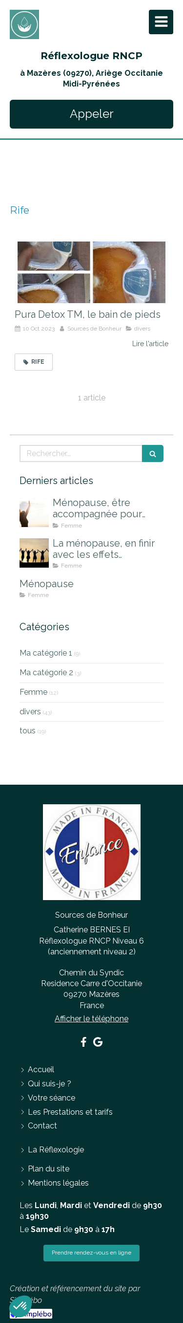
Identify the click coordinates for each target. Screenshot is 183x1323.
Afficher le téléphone (91, 1018)
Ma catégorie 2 (46, 672)
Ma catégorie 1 (46, 653)
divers (30, 711)
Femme (33, 692)
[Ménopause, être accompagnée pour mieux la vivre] (34, 512)
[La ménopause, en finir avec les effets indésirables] (34, 553)
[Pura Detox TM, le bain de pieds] (91, 272)
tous (28, 730)
